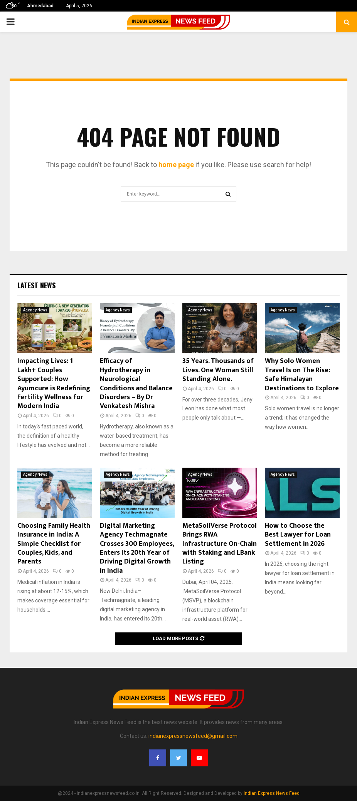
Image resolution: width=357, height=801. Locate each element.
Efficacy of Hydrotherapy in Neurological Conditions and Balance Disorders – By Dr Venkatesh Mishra (136, 383)
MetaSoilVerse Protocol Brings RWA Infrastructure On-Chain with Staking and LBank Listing (219, 544)
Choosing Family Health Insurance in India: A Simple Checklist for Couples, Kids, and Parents (53, 544)
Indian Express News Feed (272, 793)
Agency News (35, 310)
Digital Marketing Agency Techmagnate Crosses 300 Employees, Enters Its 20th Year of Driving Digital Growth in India (137, 548)
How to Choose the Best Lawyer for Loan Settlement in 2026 (298, 535)
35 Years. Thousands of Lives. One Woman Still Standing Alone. (218, 370)
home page (176, 165)
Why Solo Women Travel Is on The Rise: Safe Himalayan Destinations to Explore (302, 374)
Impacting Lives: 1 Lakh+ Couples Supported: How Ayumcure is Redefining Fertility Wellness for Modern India (53, 383)
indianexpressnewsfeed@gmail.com (192, 736)
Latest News (36, 285)
